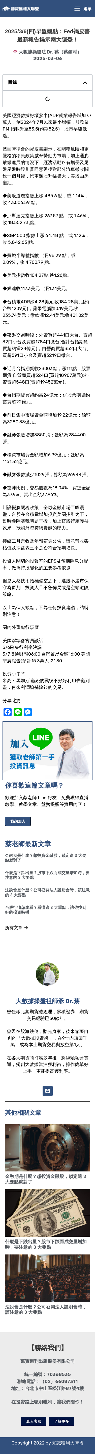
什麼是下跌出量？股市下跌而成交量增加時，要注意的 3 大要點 (46, 1244)
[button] (85, 82)
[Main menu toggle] (82, 9)
